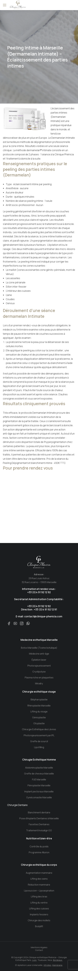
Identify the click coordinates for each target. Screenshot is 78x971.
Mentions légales (39, 947)
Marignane (57, 965)
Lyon (34, 960)
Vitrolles (47, 965)
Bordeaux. (58, 960)
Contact (39, 950)
